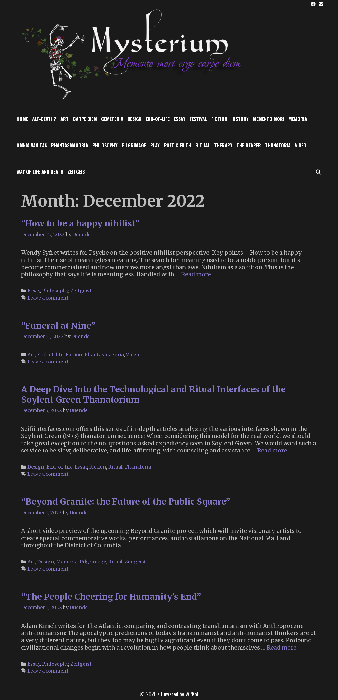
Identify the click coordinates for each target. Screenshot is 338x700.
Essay (179, 118)
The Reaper (249, 145)
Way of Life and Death (40, 171)
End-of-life (158, 118)
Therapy (223, 145)
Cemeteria (112, 118)
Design (135, 118)
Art (64, 118)
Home (22, 118)
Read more (196, 274)
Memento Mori (268, 118)
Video (300, 145)
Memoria (297, 118)
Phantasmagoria (69, 145)
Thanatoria (278, 145)
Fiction (219, 118)
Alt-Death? (44, 118)
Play (155, 145)
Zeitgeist (77, 171)
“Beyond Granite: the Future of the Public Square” (125, 501)
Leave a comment (48, 298)
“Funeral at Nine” (58, 325)
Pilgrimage (134, 145)
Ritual (202, 145)
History (240, 118)
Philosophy (105, 145)
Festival (198, 118)
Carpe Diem (85, 118)
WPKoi (191, 694)
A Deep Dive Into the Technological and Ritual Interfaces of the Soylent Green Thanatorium (153, 394)
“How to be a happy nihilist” (80, 223)
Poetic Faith (177, 145)
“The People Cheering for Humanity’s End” (111, 596)
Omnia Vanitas (32, 145)
